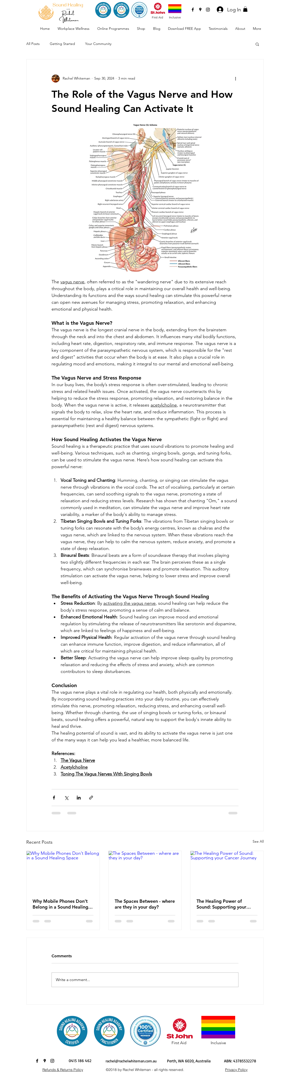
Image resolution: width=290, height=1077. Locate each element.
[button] (245, 9)
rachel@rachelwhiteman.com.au (131, 1061)
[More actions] (235, 79)
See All (258, 841)
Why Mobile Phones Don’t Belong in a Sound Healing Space (60, 904)
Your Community (98, 43)
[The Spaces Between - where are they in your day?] (145, 871)
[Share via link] (91, 797)
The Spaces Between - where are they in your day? (145, 904)
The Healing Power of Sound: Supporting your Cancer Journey (221, 904)
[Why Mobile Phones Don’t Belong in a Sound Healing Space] (63, 871)
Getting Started (62, 43)
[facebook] (192, 9)
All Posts (33, 43)
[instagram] (207, 9)
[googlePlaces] (200, 9)
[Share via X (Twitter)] (66, 797)
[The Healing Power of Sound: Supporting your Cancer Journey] (226, 871)
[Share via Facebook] (54, 797)
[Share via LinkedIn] (78, 797)
